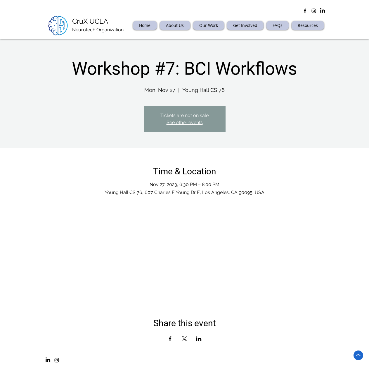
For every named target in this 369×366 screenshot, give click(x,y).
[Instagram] (57, 360)
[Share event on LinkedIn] (199, 338)
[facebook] (305, 11)
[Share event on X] (184, 338)
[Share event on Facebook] (170, 338)
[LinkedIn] (322, 11)
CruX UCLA (90, 21)
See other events (185, 122)
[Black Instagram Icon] (314, 11)
